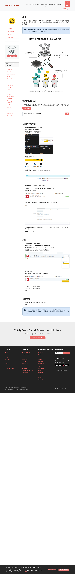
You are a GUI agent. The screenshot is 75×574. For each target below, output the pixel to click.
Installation (11, 34)
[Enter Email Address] (59, 353)
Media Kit (24, 361)
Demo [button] (42, 4)
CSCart (9, 87)
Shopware (9, 115)
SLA (20, 389)
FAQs (6, 361)
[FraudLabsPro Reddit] (60, 389)
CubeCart (9, 89)
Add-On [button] (46, 5)
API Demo (7, 359)
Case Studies (25, 363)
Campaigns (24, 368)
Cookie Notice (25, 389)
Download (11, 31)
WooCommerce (11, 74)
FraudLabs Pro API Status (27, 370)
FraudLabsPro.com (15, 387)
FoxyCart (9, 98)
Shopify (9, 72)
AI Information (25, 372)
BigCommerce (11, 83)
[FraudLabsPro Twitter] (57, 389)
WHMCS (9, 76)
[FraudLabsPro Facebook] (55, 389)
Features (7, 354)
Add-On (6, 363)
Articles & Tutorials (26, 357)
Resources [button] (52, 4)
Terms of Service (8, 389)
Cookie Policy (25, 571)
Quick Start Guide (26, 352)
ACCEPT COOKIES (64, 569)
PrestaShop (10, 81)
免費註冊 (27, 108)
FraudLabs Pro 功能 (34, 29)
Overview (10, 28)
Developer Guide (25, 354)
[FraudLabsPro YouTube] (65, 389)
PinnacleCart (10, 96)
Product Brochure (26, 366)
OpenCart (9, 69)
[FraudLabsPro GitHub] (62, 389)
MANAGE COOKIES (52, 569)
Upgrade (10, 37)
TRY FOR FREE (67, 4)
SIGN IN (64, 8)
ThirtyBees (10, 113)
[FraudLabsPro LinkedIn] (68, 389)
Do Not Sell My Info (9, 368)
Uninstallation (12, 40)
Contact (59, 4)
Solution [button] (31, 4)
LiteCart (9, 92)
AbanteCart (10, 85)
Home (26, 4)
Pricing (37, 4)
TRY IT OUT (37, 338)
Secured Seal (24, 359)
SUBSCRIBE (66, 353)
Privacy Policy (15, 389)
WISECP (9, 111)
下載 (67, 113)
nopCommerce (11, 105)
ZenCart (9, 94)
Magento (9, 78)
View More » (41, 379)
